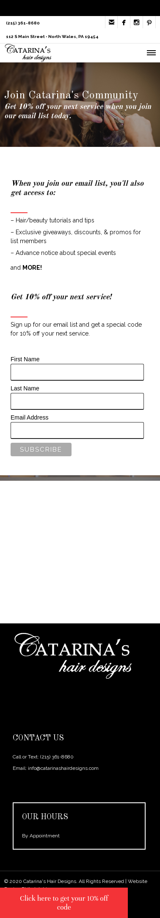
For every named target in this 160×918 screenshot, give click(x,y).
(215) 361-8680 (57, 757)
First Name (25, 359)
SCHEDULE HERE (77, 570)
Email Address (29, 417)
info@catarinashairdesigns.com (63, 768)
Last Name (25, 388)
